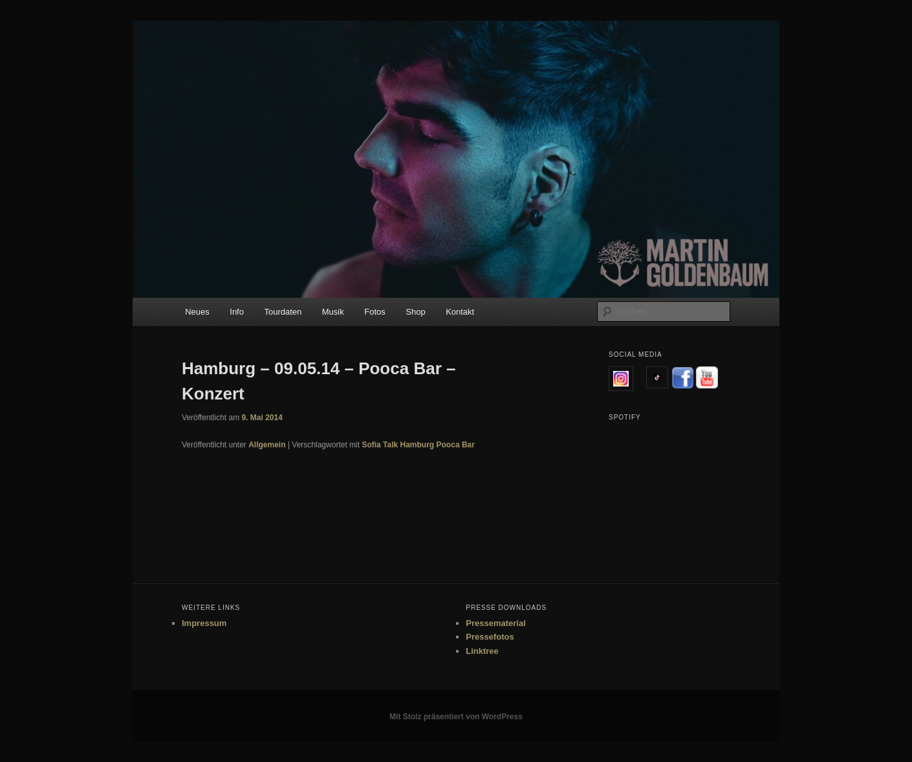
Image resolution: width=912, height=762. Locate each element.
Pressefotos (490, 637)
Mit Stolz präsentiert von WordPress (456, 716)
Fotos (374, 312)
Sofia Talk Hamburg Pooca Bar (418, 444)
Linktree (482, 651)
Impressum (204, 623)
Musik (333, 312)
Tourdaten (282, 312)
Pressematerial (496, 623)
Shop (415, 312)
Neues (197, 312)
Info (237, 312)
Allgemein (266, 444)
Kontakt (460, 312)
